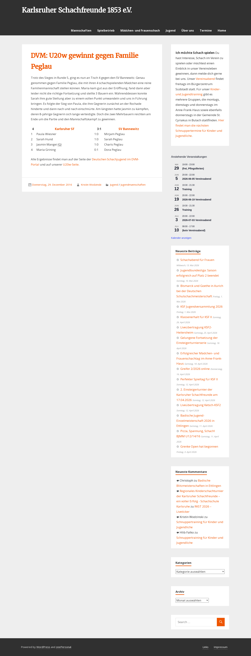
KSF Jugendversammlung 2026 (201, 306)
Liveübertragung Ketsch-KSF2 (200, 405)
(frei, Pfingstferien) (193, 168)
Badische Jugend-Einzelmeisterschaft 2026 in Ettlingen (195, 420)
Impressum (220, 647)
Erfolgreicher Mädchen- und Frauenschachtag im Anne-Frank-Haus (199, 358)
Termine (206, 30)
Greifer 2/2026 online (195, 369)
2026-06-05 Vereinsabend (196, 178)
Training (187, 189)
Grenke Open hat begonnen (199, 446)
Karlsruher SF (64, 129)
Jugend (171, 30)
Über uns (187, 30)
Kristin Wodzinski (91, 184)
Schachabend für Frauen (197, 260)
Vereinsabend (205, 79)
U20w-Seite (71, 164)
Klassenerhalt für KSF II (196, 317)
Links (205, 647)
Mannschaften (81, 30)
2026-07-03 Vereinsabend (196, 220)
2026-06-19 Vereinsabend (196, 199)
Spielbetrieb (106, 30)
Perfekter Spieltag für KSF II (199, 379)
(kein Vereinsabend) (193, 230)
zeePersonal (63, 647)
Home (222, 30)
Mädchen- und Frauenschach (140, 30)
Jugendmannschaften (133, 184)
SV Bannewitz (129, 129)
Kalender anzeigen (181, 238)
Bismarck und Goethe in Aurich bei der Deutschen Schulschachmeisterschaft (199, 291)
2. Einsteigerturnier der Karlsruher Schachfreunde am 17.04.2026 (197, 394)
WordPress (43, 647)
